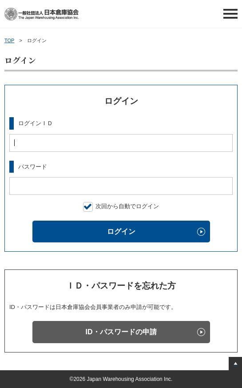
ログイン (121, 231)
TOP (9, 40)
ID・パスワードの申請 (121, 332)
